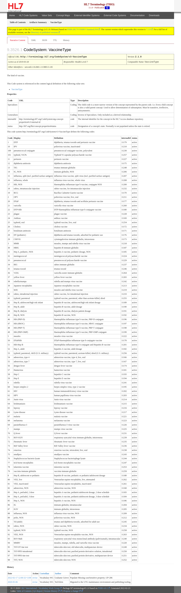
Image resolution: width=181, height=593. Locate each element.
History (66, 40)
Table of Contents (24, 590)
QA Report (37, 590)
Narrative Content (17, 40)
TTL (55, 40)
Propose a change (72, 590)
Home (12, 15)
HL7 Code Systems (28, 15)
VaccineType (17, 89)
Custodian (44, 573)
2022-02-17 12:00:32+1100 (19, 577)
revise (34, 577)
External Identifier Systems (86, 15)
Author (58, 573)
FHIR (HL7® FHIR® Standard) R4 (82, 29)
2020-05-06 (13, 581)
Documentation (137, 15)
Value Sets (47, 15)
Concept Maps (63, 15)
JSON (44, 40)
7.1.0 (148, 29)
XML (33, 40)
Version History (52, 590)
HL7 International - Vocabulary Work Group (40, 588)
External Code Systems (115, 15)
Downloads (154, 15)
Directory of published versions (44, 32)
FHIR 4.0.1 (103, 588)
